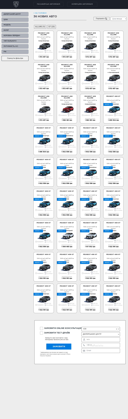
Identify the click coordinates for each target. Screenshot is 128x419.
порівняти (39, 52)
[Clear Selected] (116, 329)
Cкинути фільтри (15, 58)
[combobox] (101, 329)
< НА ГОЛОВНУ (40, 13)
